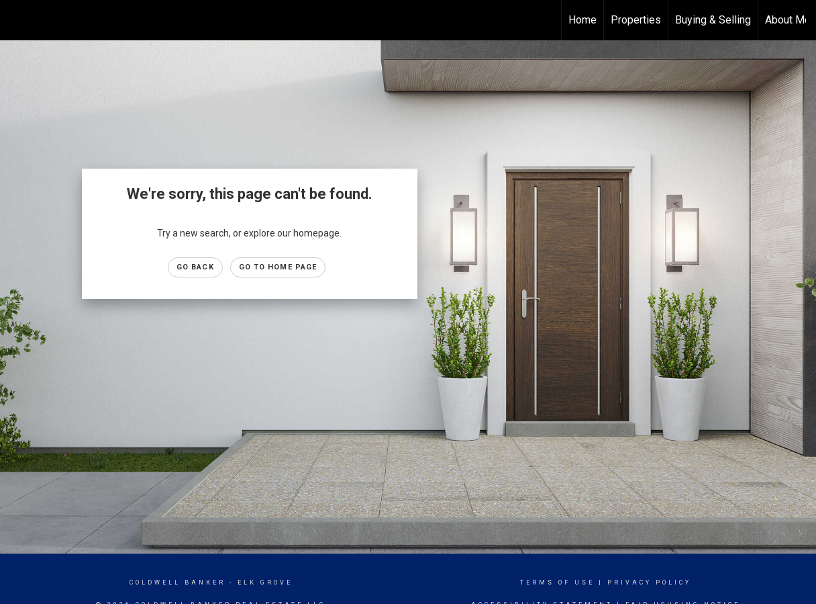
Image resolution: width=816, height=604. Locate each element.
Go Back (195, 267)
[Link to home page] (17, 20)
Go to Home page (278, 267)
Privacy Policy (649, 582)
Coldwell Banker (177, 582)
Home (582, 19)
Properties (636, 19)
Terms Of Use (557, 582)
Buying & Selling (713, 19)
